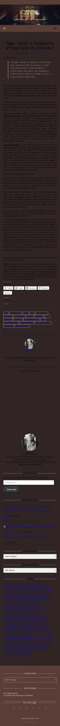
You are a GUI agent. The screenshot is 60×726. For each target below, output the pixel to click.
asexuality (39, 316)
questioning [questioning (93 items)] (10, 629)
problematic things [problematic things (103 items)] (14, 624)
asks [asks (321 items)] (21, 589)
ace (6, 313)
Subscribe (11, 489)
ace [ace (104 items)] (6, 584)
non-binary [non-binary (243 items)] (30, 614)
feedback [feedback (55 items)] (37, 589)
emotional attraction (31, 320)
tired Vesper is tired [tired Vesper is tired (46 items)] (14, 644)
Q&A (30, 40)
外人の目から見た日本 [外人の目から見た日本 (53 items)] (13, 654)
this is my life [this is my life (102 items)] (44, 639)
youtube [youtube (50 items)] (31, 649)
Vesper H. (9, 331)
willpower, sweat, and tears (14, 521)
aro (32, 313)
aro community (42, 313)
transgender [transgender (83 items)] (44, 644)
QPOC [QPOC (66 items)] (29, 624)
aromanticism (19, 316)
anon (26, 313)
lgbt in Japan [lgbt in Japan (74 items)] (11, 609)
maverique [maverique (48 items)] (9, 614)
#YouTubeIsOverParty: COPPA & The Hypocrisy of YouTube (26, 537)
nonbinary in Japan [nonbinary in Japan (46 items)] (14, 619)
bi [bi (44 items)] (28, 589)
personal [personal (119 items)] (42, 619)
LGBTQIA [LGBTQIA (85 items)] (25, 609)
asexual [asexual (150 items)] (38, 584)
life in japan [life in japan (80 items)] (38, 609)
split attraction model (43, 323)
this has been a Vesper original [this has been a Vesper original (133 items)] (19, 639)
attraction (8, 320)
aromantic (8, 316)
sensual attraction (26, 323)
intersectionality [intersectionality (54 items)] (13, 599)
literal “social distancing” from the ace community (23, 505)
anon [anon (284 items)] (14, 584)
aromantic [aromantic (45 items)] (26, 584)
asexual (30, 316)
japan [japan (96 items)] (31, 604)
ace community (16, 313)
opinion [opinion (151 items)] (30, 619)
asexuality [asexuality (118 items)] (10, 589)
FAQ (43, 320)
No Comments (37, 53)
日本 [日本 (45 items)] (27, 654)
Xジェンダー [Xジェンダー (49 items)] (18, 649)
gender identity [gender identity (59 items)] (12, 594)
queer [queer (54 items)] (39, 624)
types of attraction (22, 326)
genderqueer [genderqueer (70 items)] (30, 594)
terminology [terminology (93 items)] (26, 634)
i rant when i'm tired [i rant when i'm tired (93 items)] (14, 604)
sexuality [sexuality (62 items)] (45, 629)
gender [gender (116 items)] (49, 589)
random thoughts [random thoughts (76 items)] (28, 629)
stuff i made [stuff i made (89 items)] (10, 634)
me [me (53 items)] (20, 614)
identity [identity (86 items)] (44, 594)
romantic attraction (11, 323)
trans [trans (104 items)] (31, 644)
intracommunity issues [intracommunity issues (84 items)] (36, 599)
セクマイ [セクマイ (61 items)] (42, 649)
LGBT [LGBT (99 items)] (40, 604)
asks (47, 316)
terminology (9, 326)
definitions (18, 320)
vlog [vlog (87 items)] (7, 649)
